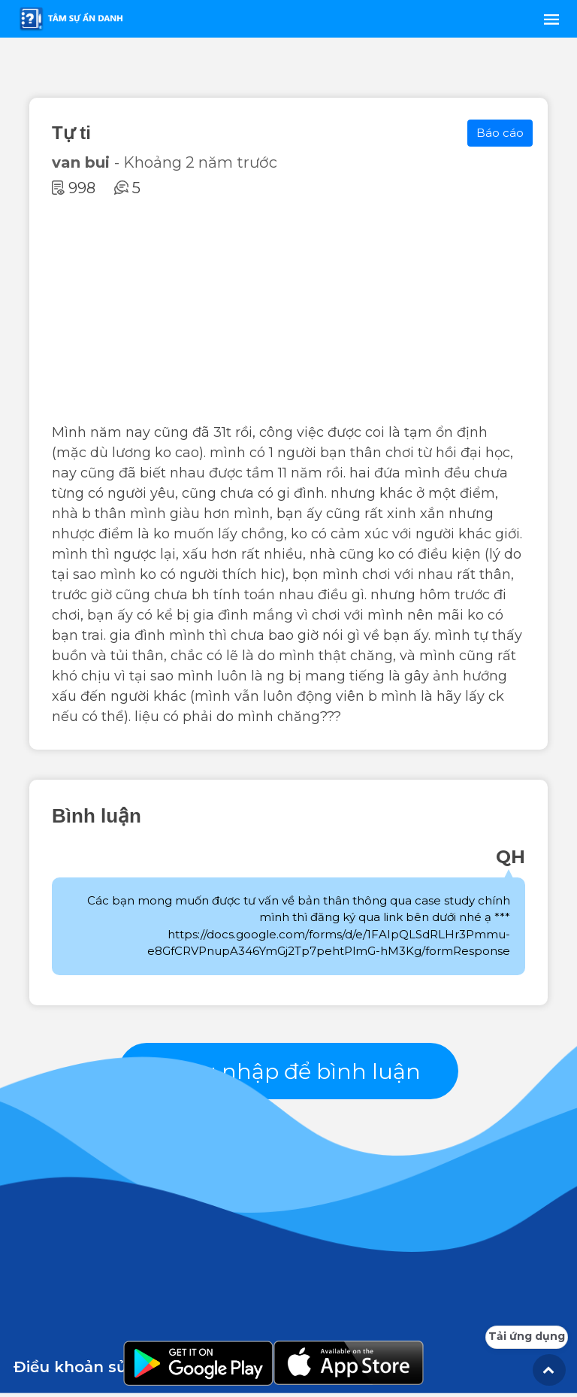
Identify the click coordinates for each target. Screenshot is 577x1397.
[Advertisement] (288, 310)
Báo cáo (500, 133)
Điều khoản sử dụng (94, 1371)
